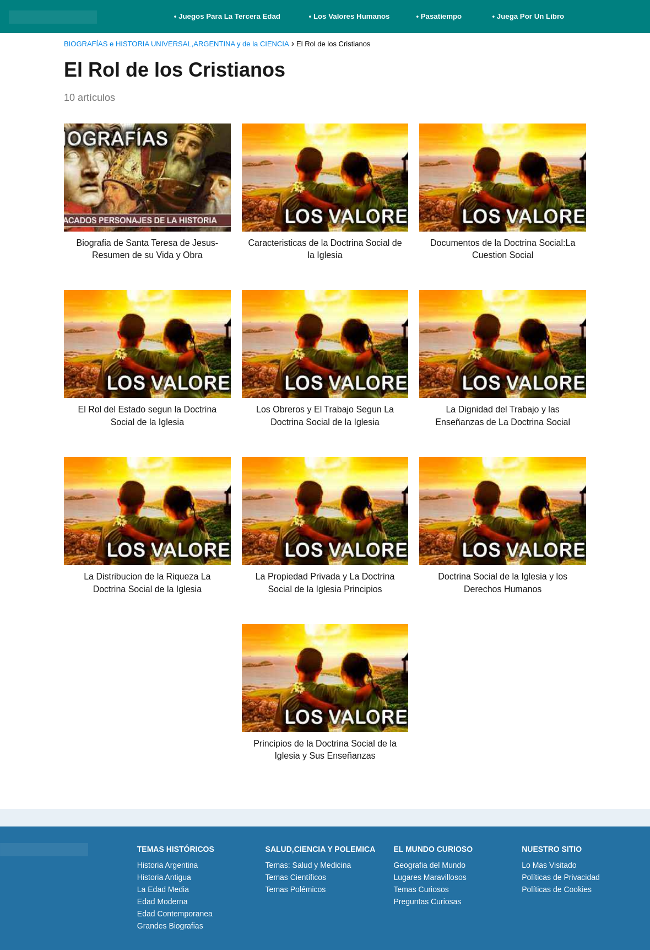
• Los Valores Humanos (349, 16)
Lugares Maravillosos (429, 877)
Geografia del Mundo (429, 865)
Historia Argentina (167, 865)
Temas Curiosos (420, 889)
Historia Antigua (164, 877)
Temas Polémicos (296, 889)
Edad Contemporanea (175, 913)
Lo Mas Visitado (549, 865)
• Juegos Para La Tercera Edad (228, 16)
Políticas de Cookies (557, 889)
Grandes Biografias (170, 925)
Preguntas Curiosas (427, 901)
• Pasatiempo (439, 16)
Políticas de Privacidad (561, 877)
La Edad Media (163, 889)
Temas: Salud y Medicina (308, 865)
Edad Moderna (162, 901)
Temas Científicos (296, 877)
